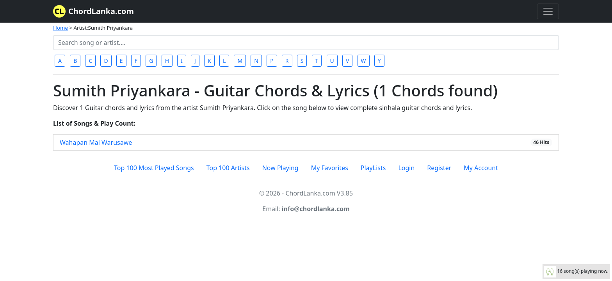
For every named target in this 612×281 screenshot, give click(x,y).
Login (406, 168)
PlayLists (373, 168)
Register (439, 168)
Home (60, 27)
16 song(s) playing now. (576, 271)
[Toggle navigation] (548, 11)
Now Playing (280, 168)
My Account (481, 168)
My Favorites (329, 168)
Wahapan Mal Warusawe (96, 142)
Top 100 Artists (228, 168)
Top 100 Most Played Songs (154, 168)
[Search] (306, 42)
